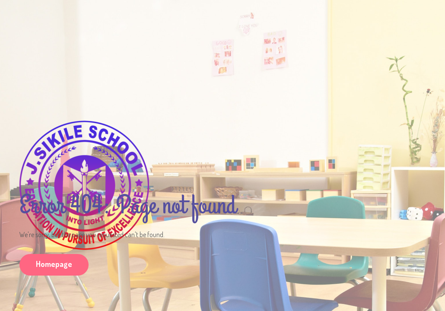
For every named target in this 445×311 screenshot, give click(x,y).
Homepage (54, 264)
